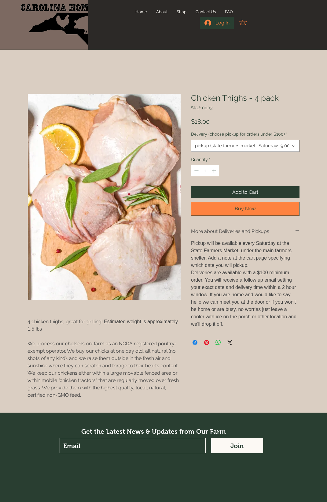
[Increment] (214, 170)
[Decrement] (196, 170)
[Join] (237, 445)
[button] (245, 22)
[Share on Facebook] (195, 342)
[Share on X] (229, 342)
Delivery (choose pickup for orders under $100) (239, 134)
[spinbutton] (205, 170)
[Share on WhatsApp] (218, 342)
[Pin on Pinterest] (206, 342)
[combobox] (245, 146)
